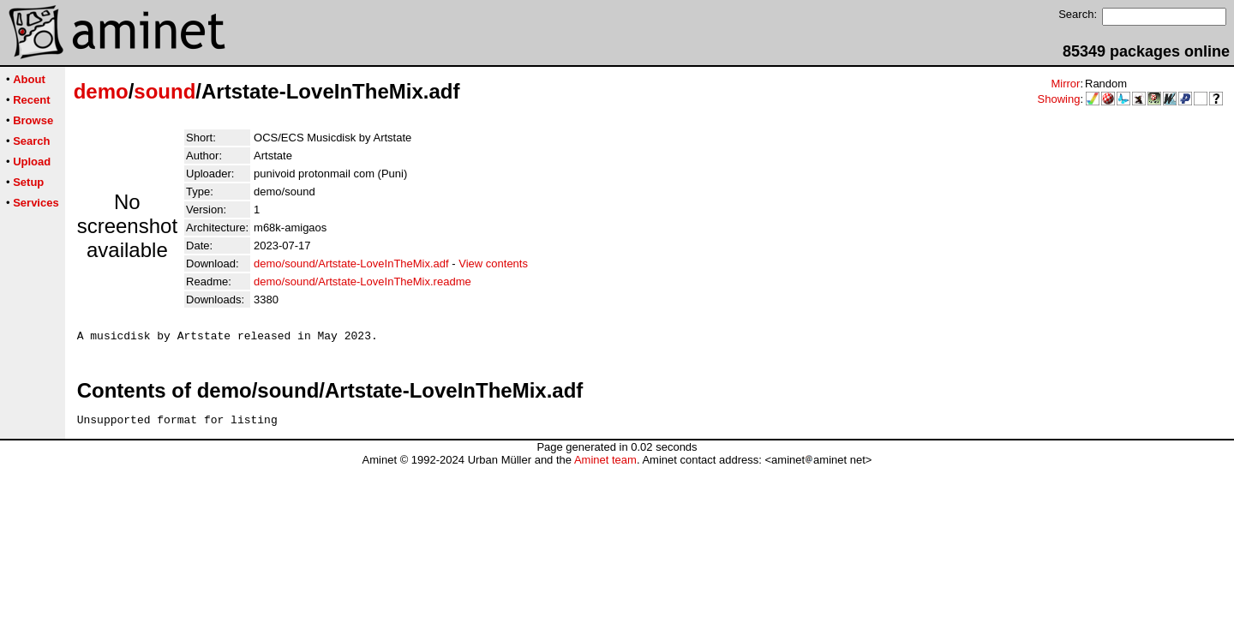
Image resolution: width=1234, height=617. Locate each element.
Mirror (1065, 83)
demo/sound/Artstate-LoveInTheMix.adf (351, 263)
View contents (493, 263)
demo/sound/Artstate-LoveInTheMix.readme (362, 281)
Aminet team (605, 464)
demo (101, 91)
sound (164, 91)
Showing (1059, 99)
